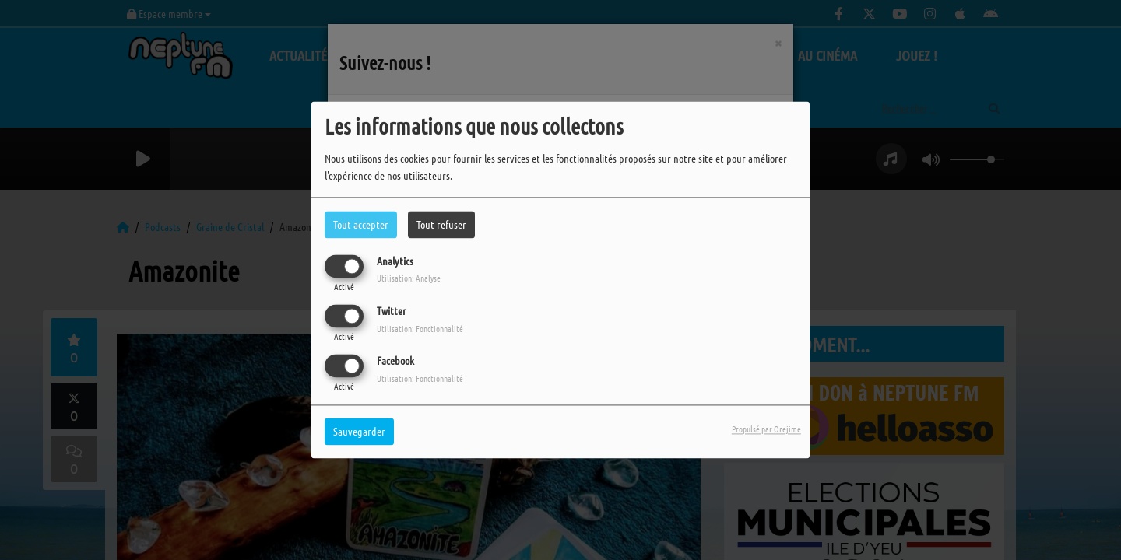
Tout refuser (441, 224)
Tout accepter (360, 224)
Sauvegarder (359, 432)
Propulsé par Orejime (766, 429)
